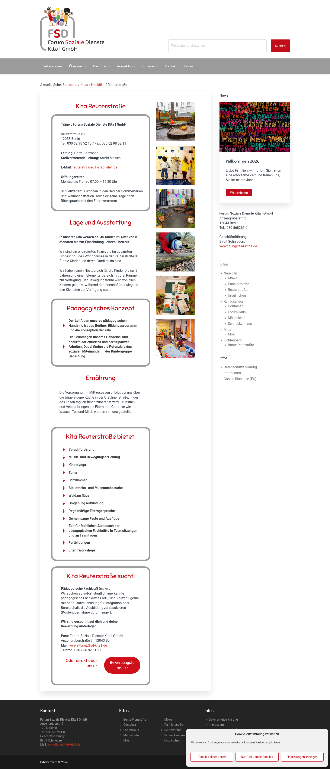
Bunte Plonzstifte (241, 345)
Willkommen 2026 (242, 161)
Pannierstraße (238, 284)
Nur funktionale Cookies (257, 757)
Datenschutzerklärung (240, 367)
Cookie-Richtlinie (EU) (240, 379)
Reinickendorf (234, 301)
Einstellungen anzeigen (302, 757)
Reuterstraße (238, 290)
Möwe (232, 278)
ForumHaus (237, 312)
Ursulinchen (237, 295)
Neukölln (230, 273)
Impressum (232, 373)
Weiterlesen (241, 193)
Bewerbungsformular (122, 665)
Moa (231, 334)
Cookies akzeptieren (212, 757)
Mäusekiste (237, 318)
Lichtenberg (233, 340)
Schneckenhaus (240, 324)
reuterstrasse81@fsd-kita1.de (95, 167)
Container (235, 306)
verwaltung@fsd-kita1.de (88, 645)
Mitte (228, 330)
